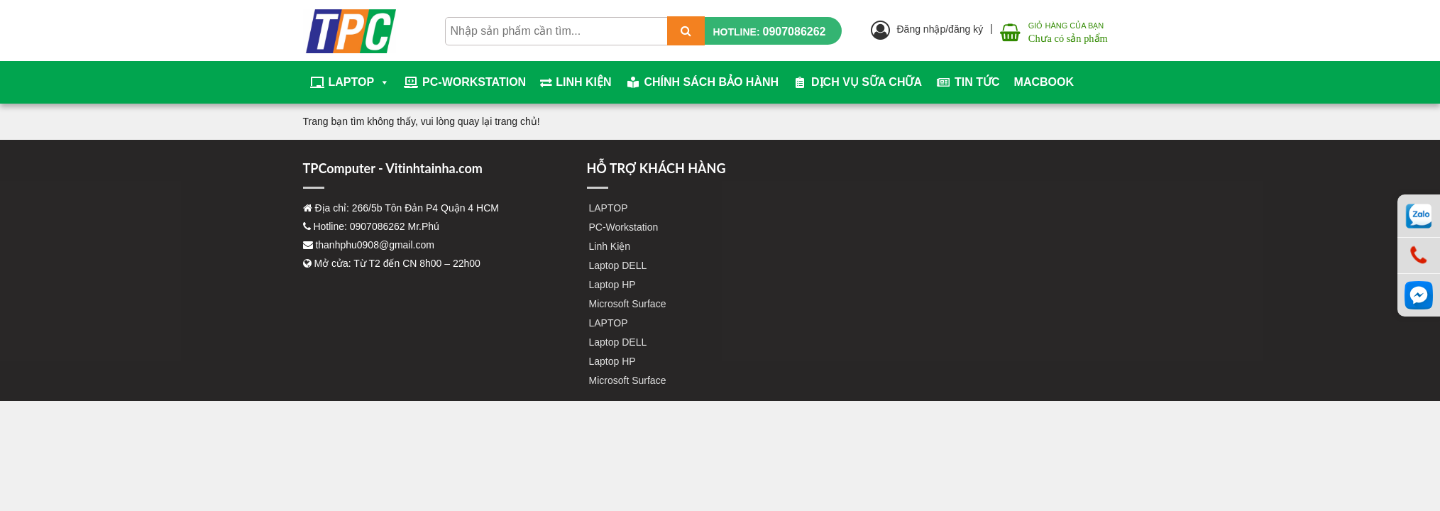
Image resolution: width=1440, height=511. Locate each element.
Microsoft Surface (627, 303)
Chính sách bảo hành (711, 82)
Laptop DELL (618, 265)
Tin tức (977, 82)
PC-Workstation (474, 82)
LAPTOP (359, 82)
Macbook (1044, 82)
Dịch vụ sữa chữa (866, 82)
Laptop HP (612, 284)
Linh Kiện (583, 82)
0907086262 (794, 32)
